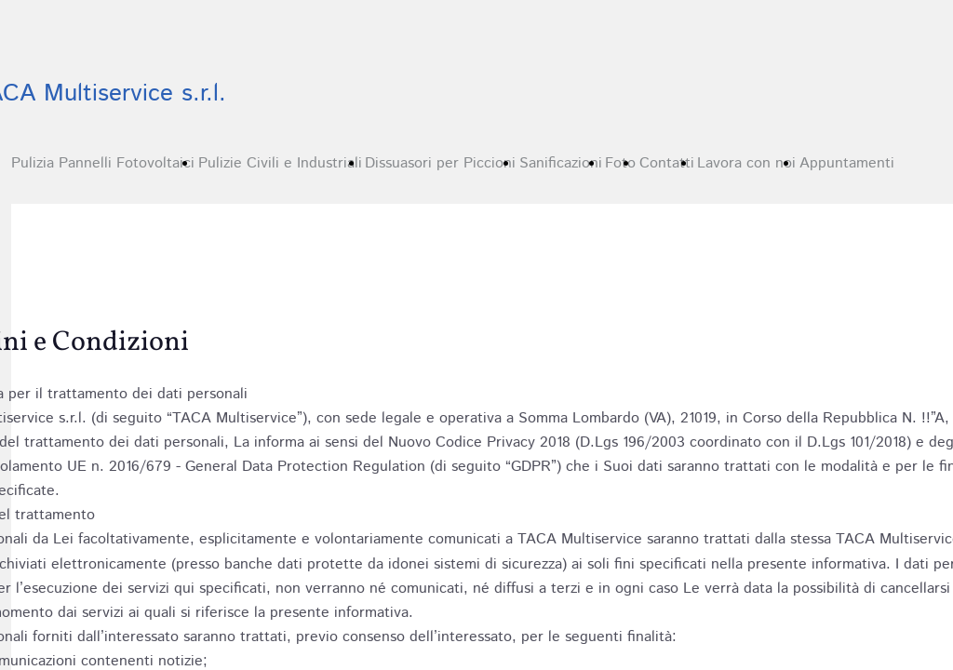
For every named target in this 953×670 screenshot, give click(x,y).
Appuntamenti (846, 163)
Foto (620, 163)
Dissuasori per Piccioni (440, 163)
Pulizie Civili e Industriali (280, 163)
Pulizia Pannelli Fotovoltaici (103, 163)
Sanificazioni (560, 163)
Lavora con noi (746, 163)
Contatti (666, 163)
